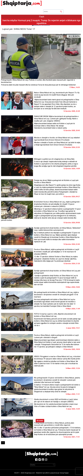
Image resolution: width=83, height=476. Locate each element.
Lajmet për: (18, 29)
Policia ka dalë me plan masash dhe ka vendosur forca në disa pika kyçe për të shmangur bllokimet (38, 85)
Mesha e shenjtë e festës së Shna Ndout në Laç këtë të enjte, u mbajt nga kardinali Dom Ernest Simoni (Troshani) (57, 143)
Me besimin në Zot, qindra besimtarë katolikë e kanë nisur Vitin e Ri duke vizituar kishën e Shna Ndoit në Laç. (56, 405)
